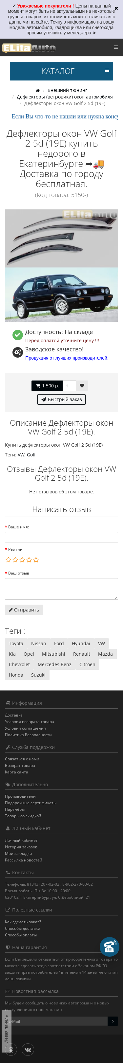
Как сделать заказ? (23, 922)
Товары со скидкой (23, 816)
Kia (12, 654)
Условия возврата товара (29, 721)
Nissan (38, 643)
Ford (59, 643)
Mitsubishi (53, 654)
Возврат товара (20, 765)
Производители (20, 796)
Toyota (16, 643)
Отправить (24, 610)
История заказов (21, 847)
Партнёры (15, 809)
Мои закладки (18, 853)
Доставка (14, 715)
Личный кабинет (21, 840)
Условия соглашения (25, 728)
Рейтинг (16, 549)
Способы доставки (22, 928)
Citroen (87, 664)
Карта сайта (16, 772)
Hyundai (81, 643)
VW (21, 455)
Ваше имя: (18, 527)
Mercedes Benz (55, 664)
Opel (29, 654)
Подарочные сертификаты (30, 803)
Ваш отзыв (18, 573)
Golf (31, 455)
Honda (16, 675)
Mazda (105, 654)
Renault (81, 654)
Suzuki (38, 675)
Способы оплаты (21, 935)
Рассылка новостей (23, 860)
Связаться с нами (22, 759)
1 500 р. (47, 385)
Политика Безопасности (28, 734)
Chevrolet (19, 664)
